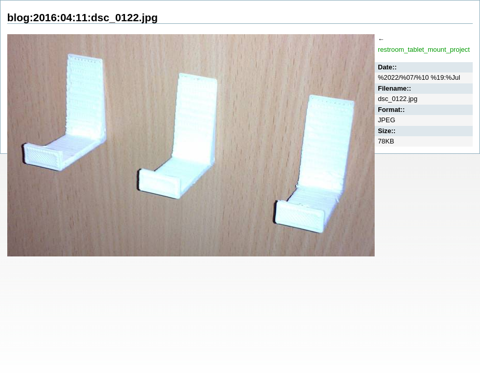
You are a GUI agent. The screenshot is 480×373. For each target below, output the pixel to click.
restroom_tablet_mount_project (424, 49)
